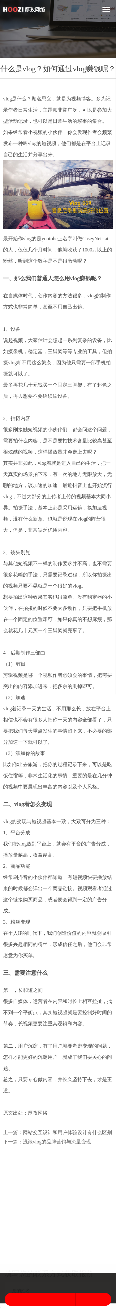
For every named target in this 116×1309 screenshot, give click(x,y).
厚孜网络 (38, 1113)
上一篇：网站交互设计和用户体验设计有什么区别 (57, 1132)
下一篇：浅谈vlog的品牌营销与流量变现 (47, 1141)
